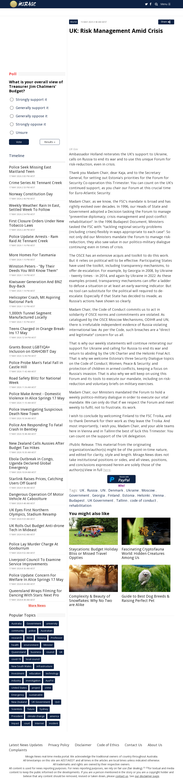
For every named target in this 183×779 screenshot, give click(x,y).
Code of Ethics (111, 745)
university (51, 623)
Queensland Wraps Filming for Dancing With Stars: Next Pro (35, 593)
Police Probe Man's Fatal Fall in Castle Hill (36, 364)
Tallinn (121, 500)
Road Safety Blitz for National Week (35, 380)
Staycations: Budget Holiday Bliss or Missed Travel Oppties (93, 553)
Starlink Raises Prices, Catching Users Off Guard (36, 481)
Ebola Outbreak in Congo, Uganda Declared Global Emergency (31, 463)
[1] (144, 768)
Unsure (22, 132)
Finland (114, 495)
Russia (92, 490)
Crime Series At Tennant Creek (35, 182)
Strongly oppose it (31, 124)
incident (53, 723)
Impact (15, 723)
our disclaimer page (147, 776)
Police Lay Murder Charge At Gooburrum (33, 546)
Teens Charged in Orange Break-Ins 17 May (37, 330)
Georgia (98, 495)
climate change (36, 716)
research (16, 637)
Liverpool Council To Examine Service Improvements (35, 561)
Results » (49, 142)
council (50, 652)
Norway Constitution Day (31, 194)
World (73, 21)
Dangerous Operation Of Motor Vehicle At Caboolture (36, 496)
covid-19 (16, 659)
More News (37, 605)
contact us (122, 776)
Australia (16, 623)
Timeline (16, 155)
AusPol (49, 680)
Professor (56, 637)
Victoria (41, 637)
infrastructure (44, 666)
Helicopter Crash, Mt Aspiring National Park (34, 299)
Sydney (44, 709)
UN (102, 490)
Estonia (128, 495)
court (27, 723)
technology (52, 673)
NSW (29, 637)
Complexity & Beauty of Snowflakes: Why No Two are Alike (90, 600)
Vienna (158, 495)
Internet (39, 723)
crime (48, 687)
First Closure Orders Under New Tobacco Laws (36, 223)
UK (82, 490)
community (17, 630)
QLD (57, 702)
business (36, 652)
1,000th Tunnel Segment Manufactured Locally (30, 315)
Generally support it (32, 107)
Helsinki (143, 495)
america (54, 716)
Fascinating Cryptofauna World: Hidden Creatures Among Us (143, 553)
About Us (159, 745)
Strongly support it (31, 99)
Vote (19, 142)
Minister (48, 645)
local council (33, 659)
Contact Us (137, 745)
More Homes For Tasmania (32, 255)
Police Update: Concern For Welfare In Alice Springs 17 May (36, 577)
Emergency (17, 694)
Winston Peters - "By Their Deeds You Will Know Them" (33, 268)
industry (16, 680)
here (107, 470)
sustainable (36, 694)
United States (19, 687)
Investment (17, 673)
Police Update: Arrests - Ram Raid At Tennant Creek (33, 238)
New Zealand (19, 702)
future (31, 709)
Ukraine (132, 490)
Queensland (18, 652)
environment (31, 645)
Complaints (18, 750)
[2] (147, 768)
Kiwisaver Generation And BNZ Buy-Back (35, 284)
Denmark (115, 490)
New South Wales (21, 666)
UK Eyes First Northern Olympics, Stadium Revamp (32, 512)
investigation (33, 680)
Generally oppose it (31, 116)
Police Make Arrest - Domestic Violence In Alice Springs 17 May (37, 396)
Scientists (16, 709)
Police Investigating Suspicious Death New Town (36, 411)
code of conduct (143, 500)
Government (79, 495)
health (15, 645)
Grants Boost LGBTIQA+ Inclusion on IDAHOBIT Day (32, 349)
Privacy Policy (60, 745)
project (36, 687)
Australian (46, 630)
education (35, 673)
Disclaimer (85, 745)
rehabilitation (80, 505)
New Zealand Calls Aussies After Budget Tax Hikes (36, 445)
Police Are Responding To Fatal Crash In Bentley (36, 427)
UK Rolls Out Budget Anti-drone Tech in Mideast (36, 527)
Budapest (77, 500)
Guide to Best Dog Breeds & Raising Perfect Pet (145, 598)
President (17, 716)
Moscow (148, 490)
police (32, 630)
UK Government (100, 500)
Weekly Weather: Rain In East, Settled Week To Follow (34, 207)
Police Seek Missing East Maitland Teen (30, 169)
